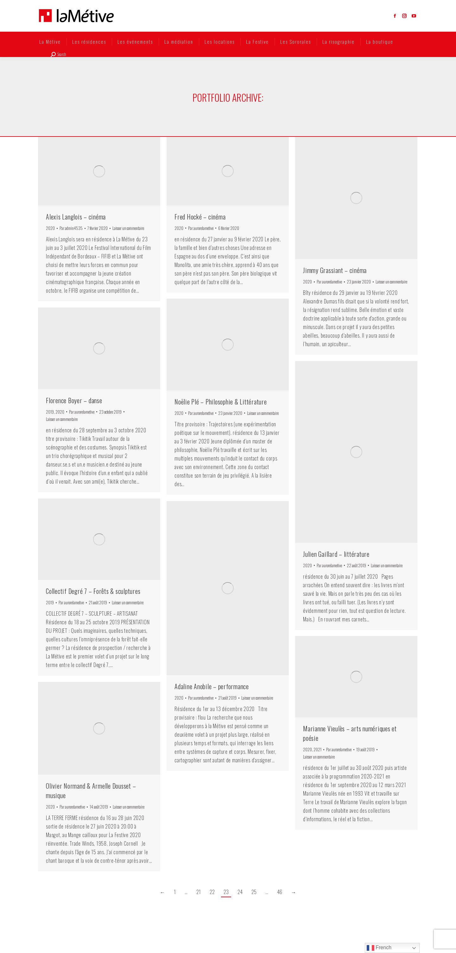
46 (279, 892)
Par (71, 228)
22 (212, 892)
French (379, 948)
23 (226, 892)
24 (240, 892)
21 (198, 892)
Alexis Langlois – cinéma (76, 216)
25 (253, 892)
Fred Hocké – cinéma (199, 216)
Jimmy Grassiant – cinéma (335, 270)
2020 (50, 228)
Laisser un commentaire (128, 228)
